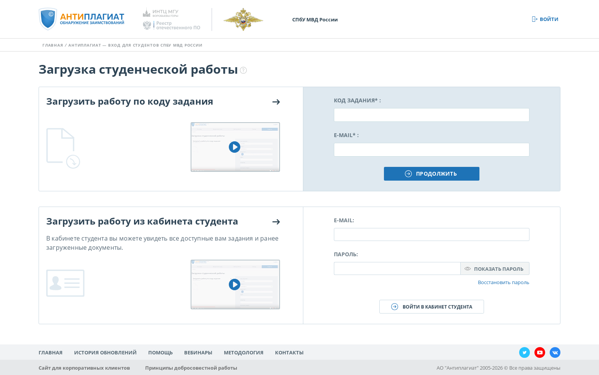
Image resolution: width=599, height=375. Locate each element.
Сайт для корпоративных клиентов (84, 367)
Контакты (289, 352)
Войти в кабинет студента (437, 307)
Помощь (160, 352)
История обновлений (105, 352)
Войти (549, 19)
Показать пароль (498, 268)
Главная (52, 45)
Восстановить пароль (503, 282)
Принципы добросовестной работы (191, 367)
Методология (244, 352)
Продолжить (436, 173)
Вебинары (198, 352)
